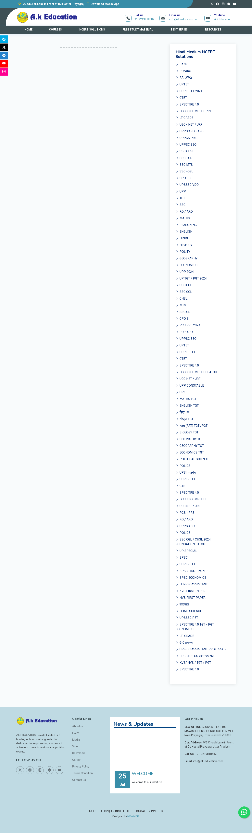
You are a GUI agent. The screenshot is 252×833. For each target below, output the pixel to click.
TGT (180, 198)
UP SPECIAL (186, 551)
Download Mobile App (101, 4)
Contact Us (79, 779)
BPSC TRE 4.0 (187, 104)
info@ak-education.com (184, 19)
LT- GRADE (185, 636)
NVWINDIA (133, 816)
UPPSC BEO (186, 144)
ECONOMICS (186, 265)
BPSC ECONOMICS (191, 577)
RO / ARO (184, 211)
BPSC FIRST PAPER (192, 571)
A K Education (222, 19)
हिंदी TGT (183, 412)
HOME (28, 29)
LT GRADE (184, 118)
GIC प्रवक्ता (184, 642)
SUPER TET (185, 352)
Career (76, 759)
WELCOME (143, 779)
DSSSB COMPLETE (191, 499)
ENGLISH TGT (187, 405)
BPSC (182, 557)
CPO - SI (184, 178)
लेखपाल (182, 604)
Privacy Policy (80, 766)
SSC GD (183, 312)
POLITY (183, 252)
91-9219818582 (144, 19)
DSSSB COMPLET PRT (193, 111)
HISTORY (184, 245)
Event (75, 733)
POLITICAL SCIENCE (192, 459)
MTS (181, 305)
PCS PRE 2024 (188, 325)
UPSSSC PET (187, 618)
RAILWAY (184, 78)
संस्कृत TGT (184, 419)
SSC (180, 205)
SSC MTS (184, 165)
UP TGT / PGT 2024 (191, 278)
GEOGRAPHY (186, 258)
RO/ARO (183, 71)
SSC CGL (184, 285)
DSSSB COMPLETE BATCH (196, 372)
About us (77, 726)
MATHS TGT (186, 399)
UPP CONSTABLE (190, 385)
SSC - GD (184, 158)
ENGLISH (184, 231)
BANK (182, 64)
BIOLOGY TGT (187, 432)
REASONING (186, 225)
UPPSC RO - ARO (190, 131)
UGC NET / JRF (188, 379)
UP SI (181, 392)
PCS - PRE (185, 513)
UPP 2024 (185, 272)
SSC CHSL (185, 151)
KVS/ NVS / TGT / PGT (193, 663)
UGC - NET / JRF (189, 124)
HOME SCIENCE (189, 611)
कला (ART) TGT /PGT (192, 426)
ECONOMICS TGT (190, 452)
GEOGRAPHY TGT (190, 446)
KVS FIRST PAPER (190, 591)
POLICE (183, 466)
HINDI (182, 238)
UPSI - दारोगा (186, 472)
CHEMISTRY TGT (189, 439)
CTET (181, 98)
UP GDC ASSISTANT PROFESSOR (201, 649)
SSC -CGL (184, 171)
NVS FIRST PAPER (191, 598)
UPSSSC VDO (187, 185)
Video (75, 746)
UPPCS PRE (186, 138)
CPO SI (183, 318)
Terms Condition (82, 773)
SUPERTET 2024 (189, 91)
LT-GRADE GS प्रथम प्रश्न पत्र (195, 656)
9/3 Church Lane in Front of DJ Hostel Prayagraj (50, 4)
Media (76, 739)
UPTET (182, 84)
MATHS (183, 218)
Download (78, 753)
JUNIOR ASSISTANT (192, 584)
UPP (181, 191)
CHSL (181, 298)
